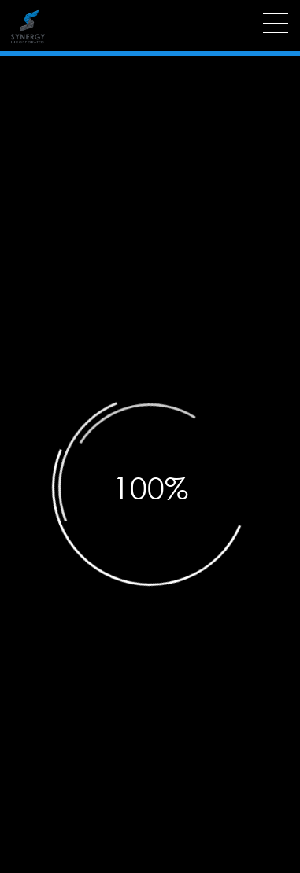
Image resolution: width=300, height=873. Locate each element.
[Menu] (275, 23)
